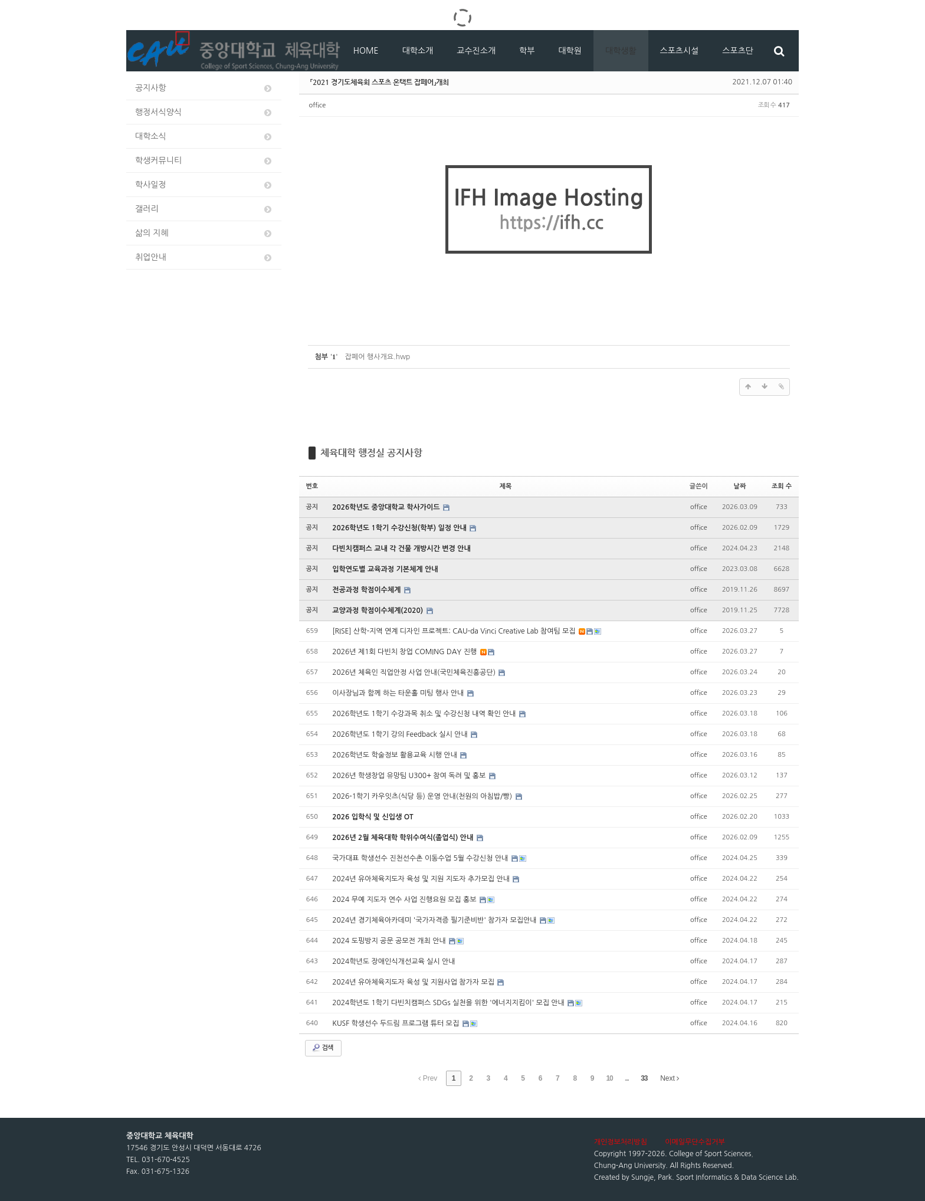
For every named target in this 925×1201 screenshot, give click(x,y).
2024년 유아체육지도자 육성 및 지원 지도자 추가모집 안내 (421, 878)
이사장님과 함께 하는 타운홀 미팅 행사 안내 (399, 693)
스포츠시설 (679, 51)
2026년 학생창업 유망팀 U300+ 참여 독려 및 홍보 (410, 775)
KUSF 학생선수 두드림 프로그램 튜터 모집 (396, 1023)
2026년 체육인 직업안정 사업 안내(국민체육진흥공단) (414, 672)
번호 (312, 486)
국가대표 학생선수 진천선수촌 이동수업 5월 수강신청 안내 (421, 858)
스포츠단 (737, 51)
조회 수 (782, 486)
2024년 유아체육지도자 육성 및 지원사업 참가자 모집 (414, 982)
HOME (366, 51)
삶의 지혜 (204, 233)
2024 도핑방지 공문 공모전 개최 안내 (390, 940)
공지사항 (204, 88)
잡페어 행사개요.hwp (378, 356)
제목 (506, 486)
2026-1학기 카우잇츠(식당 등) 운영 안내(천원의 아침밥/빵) (423, 796)
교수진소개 (476, 51)
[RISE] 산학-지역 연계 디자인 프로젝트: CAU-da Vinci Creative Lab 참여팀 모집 (455, 631)
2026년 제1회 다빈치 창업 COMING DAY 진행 (405, 651)
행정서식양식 (204, 112)
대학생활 (621, 51)
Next (669, 1078)
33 (644, 1078)
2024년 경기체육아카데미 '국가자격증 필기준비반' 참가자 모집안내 (435, 920)
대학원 (569, 51)
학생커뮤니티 (204, 160)
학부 (526, 51)
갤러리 (204, 209)
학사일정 (204, 185)
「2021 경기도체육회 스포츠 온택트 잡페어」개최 (379, 82)
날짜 (740, 486)
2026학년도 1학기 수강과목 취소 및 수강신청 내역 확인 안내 (425, 713)
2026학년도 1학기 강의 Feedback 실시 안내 (401, 734)
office (317, 105)
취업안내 (204, 257)
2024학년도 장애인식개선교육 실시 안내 (393, 961)
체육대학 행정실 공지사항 (371, 452)
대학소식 (204, 136)
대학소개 (418, 51)
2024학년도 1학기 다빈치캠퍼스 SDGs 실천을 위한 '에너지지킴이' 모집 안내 (449, 1002)
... (627, 1078)
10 (609, 1078)
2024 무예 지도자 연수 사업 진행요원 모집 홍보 (405, 899)
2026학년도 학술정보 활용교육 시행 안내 (395, 755)
